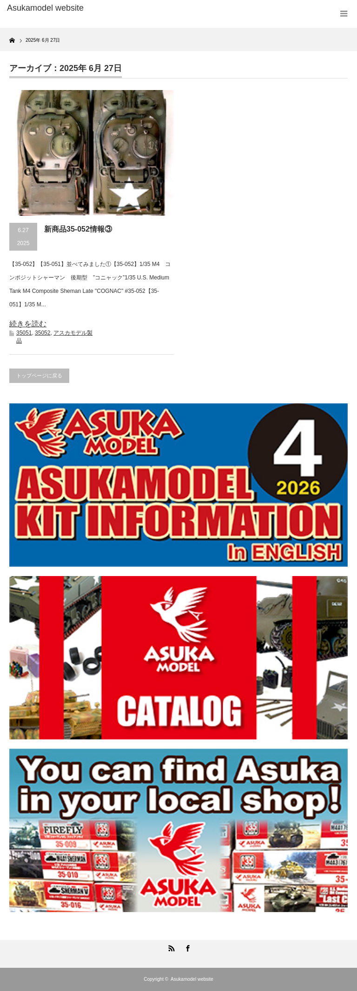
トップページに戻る (39, 375)
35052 (42, 333)
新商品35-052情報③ (78, 229)
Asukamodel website (192, 979)
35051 (24, 333)
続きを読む (27, 324)
